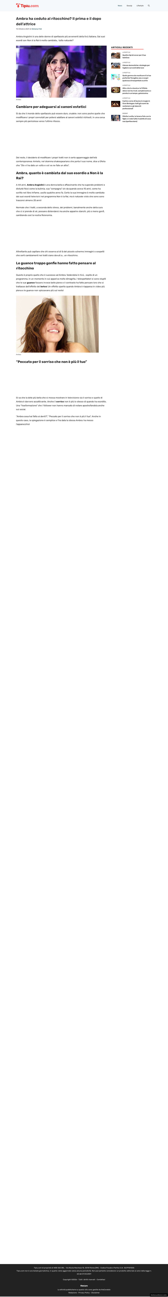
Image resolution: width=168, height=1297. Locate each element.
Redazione (72, 1293)
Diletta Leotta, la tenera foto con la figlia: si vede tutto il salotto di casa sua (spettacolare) (136, 118)
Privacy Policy (84, 1293)
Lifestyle (140, 6)
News (120, 6)
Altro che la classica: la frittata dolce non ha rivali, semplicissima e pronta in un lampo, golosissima (136, 90)
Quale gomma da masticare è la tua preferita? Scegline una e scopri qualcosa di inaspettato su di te (136, 78)
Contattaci (101, 1280)
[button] (149, 5)
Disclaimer (95, 1293)
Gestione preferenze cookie (159, 1295)
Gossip (129, 6)
